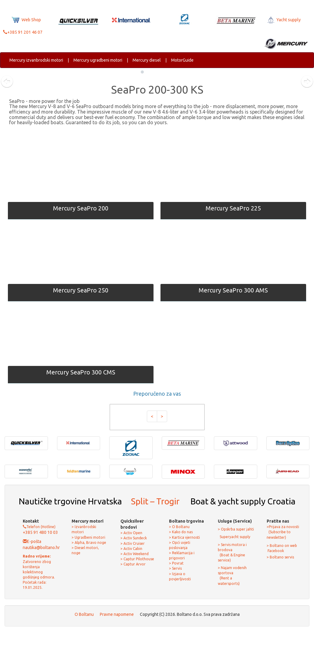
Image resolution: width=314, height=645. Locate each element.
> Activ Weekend (134, 554)
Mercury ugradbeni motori (97, 60)
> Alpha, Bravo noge (89, 542)
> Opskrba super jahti (236, 529)
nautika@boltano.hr (41, 547)
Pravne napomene (117, 614)
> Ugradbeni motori (88, 537)
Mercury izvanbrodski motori (36, 60)
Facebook (275, 551)
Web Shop (26, 19)
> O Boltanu (179, 527)
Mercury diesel (147, 60)
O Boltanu (84, 614)
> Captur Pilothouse (137, 559)
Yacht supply (283, 19)
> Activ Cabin (131, 549)
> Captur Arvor (133, 564)
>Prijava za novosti (283, 527)
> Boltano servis (280, 557)
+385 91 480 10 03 (40, 532)
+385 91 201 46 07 (22, 32)
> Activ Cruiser (132, 543)
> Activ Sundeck (133, 538)
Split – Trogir (155, 501)
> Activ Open (131, 533)
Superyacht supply (234, 537)
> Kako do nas (181, 532)
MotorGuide (182, 60)
